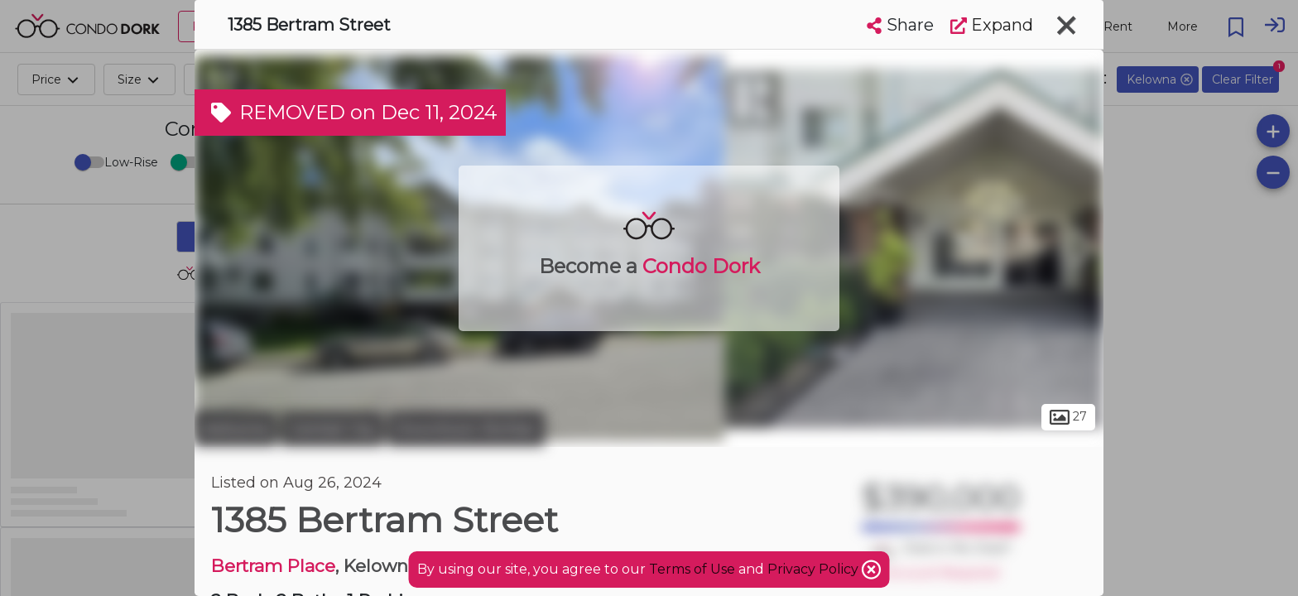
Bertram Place (273, 565)
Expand (991, 25)
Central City (332, 429)
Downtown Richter (466, 429)
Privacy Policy (814, 569)
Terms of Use (692, 569)
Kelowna (235, 429)
